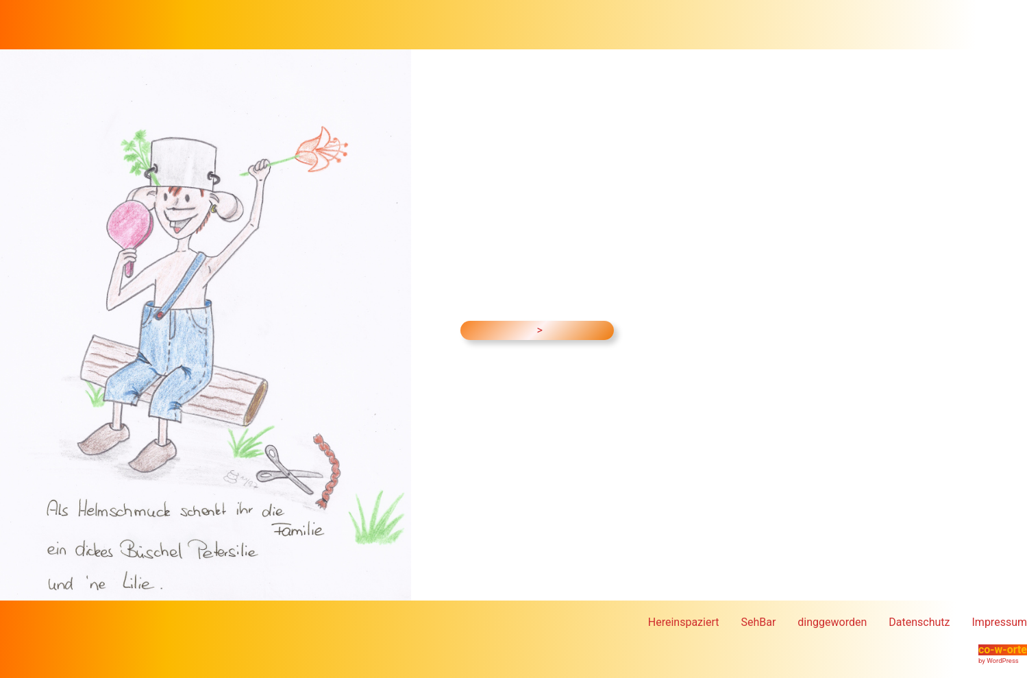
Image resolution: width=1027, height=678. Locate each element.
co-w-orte (1002, 649)
